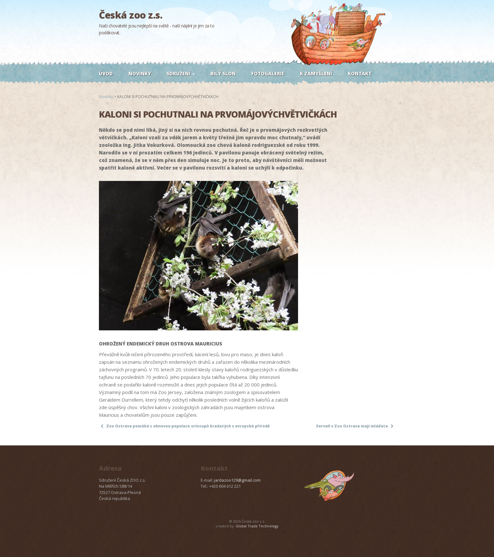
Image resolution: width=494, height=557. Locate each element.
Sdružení (181, 73)
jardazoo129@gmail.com (237, 480)
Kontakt (359, 73)
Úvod (106, 73)
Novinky (140, 73)
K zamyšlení (316, 73)
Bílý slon (223, 73)
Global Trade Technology (257, 526)
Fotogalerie (267, 73)
